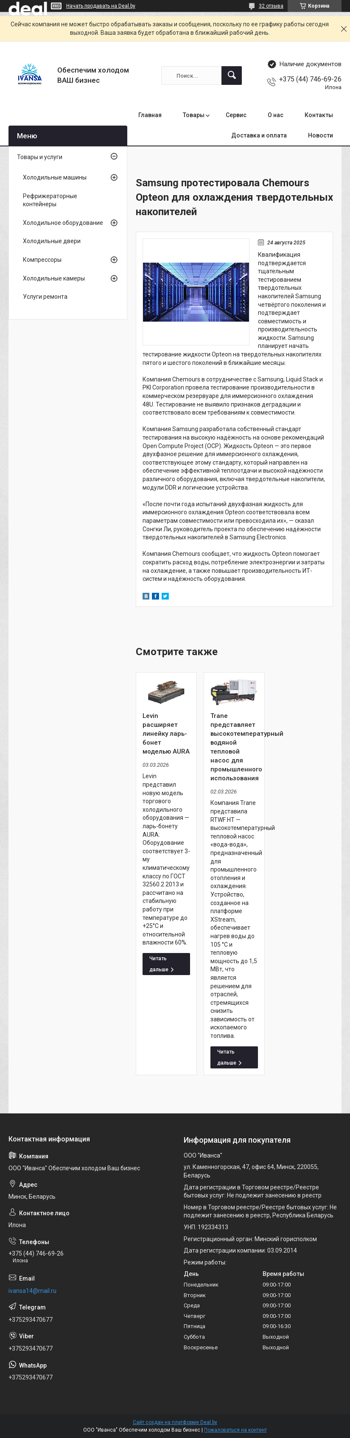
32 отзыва (271, 6)
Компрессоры (42, 259)
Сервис (236, 115)
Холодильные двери (52, 241)
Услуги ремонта (45, 296)
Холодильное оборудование (63, 222)
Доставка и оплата (259, 135)
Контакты (319, 115)
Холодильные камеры (54, 278)
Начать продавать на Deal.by (100, 6)
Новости (320, 135)
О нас (275, 115)
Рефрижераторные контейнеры (50, 200)
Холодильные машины (55, 177)
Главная (150, 115)
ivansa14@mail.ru (32, 1290)
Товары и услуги (39, 157)
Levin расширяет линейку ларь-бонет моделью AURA (166, 733)
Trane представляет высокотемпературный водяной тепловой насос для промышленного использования (234, 747)
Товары (193, 115)
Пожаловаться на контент (235, 1430)
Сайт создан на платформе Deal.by (175, 1422)
